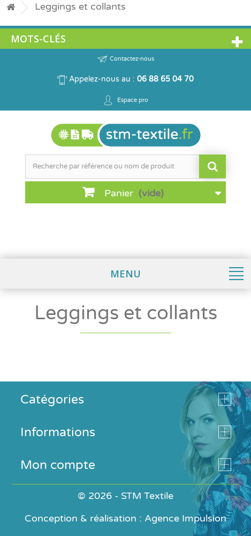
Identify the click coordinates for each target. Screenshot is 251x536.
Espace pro (125, 100)
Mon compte (57, 465)
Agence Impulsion (185, 518)
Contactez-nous (125, 59)
